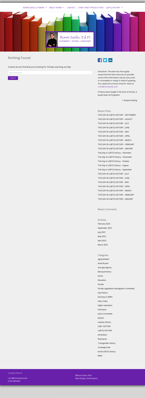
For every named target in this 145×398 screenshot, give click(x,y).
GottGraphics (92, 378)
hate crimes (103, 301)
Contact (71, 7)
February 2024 (104, 224)
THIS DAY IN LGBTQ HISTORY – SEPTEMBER (117, 115)
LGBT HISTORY (104, 326)
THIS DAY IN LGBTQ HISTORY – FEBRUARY (116, 144)
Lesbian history (104, 322)
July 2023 (101, 232)
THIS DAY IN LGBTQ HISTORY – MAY (113, 132)
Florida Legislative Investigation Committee (116, 288)
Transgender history (106, 343)
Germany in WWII (105, 297)
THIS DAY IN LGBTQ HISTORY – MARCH (115, 140)
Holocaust (102, 309)
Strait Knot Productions (91, 7)
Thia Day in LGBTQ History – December (114, 153)
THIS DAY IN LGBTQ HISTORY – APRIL (114, 136)
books (100, 276)
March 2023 (103, 245)
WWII (100, 355)
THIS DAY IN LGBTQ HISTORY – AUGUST (115, 119)
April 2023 (102, 240)
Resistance (102, 339)
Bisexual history (104, 271)
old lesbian (102, 334)
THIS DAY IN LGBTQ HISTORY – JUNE (113, 127)
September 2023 (105, 228)
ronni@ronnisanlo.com (107, 86)
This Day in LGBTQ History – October (113, 161)
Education (102, 280)
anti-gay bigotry (104, 267)
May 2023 (102, 236)
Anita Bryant (103, 263)
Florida (101, 284)
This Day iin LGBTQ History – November (115, 157)
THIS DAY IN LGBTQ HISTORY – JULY (113, 123)
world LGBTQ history (107, 351)
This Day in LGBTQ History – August (113, 165)
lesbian (101, 318)
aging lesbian (103, 259)
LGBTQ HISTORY (105, 330)
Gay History (103, 292)
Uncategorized (104, 347)
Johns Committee (105, 313)
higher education (105, 305)
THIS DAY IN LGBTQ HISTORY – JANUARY (115, 148)
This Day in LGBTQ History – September (115, 169)
